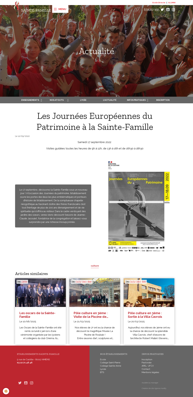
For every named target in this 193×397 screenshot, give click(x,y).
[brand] (32, 9)
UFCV (151, 366)
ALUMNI (172, 3)
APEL (144, 366)
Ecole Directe (158, 3)
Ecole (103, 359)
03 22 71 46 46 (24, 362)
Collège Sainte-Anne (84, 281)
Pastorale (146, 362)
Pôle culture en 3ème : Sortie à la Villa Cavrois (145, 315)
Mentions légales (150, 372)
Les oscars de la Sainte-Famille (37, 315)
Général (24, 281)
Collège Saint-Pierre (110, 362)
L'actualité (109, 100)
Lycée (83, 100)
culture (95, 266)
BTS (102, 372)
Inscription (163, 100)
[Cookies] (6, 391)
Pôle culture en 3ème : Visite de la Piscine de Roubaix (91, 315)
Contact (146, 369)
